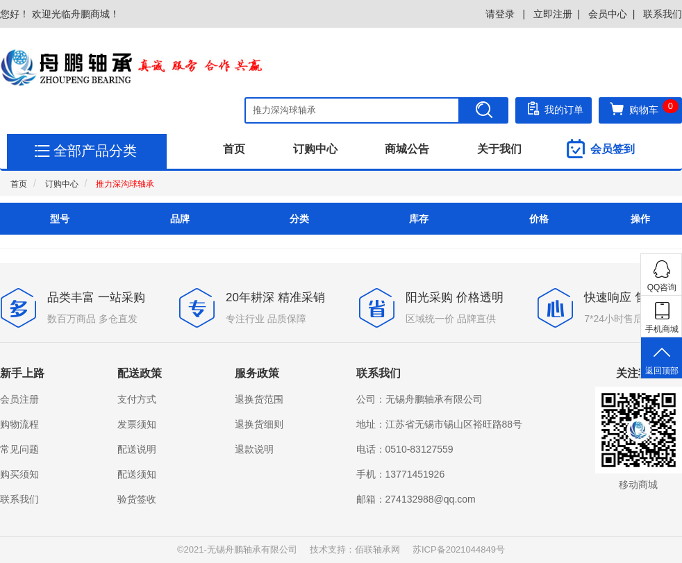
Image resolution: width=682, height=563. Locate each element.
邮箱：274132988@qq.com (416, 499)
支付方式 (136, 399)
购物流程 (19, 424)
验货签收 (136, 499)
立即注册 (552, 13)
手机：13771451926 (400, 474)
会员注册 (19, 399)
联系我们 (662, 13)
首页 (234, 149)
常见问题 (19, 449)
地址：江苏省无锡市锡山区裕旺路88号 (439, 424)
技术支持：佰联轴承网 (355, 549)
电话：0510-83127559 (405, 449)
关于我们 (499, 149)
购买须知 (19, 474)
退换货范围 (259, 399)
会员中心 (607, 13)
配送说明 (136, 449)
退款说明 (254, 449)
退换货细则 (259, 424)
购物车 (643, 108)
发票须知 (136, 424)
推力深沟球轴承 (125, 184)
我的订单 (553, 108)
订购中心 (315, 149)
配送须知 (136, 474)
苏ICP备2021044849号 (459, 549)
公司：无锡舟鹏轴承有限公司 (419, 399)
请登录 (501, 13)
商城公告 (407, 149)
